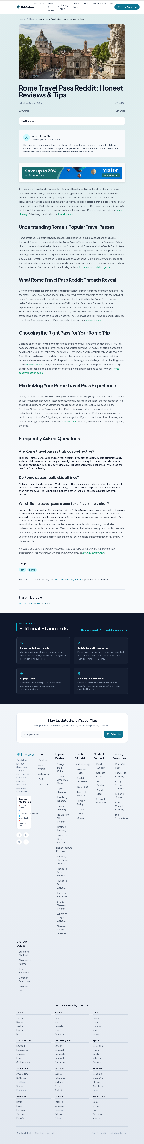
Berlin (19, 1101)
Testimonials (99, 3)
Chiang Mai (98, 1078)
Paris (57, 1017)
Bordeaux (59, 1034)
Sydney (58, 1073)
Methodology (82, 764)
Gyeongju (97, 1114)
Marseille (59, 1026)
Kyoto (19, 1022)
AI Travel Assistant (100, 800)
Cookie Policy (79, 811)
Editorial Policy (80, 771)
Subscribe (113, 734)
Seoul (95, 1101)
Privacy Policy (79, 802)
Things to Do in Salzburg (61, 839)
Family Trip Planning (119, 774)
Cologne (20, 1114)
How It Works (51, 7)
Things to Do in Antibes (61, 872)
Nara (18, 1034)
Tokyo (19, 1017)
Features (39, 3)
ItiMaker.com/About (93, 552)
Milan (95, 1022)
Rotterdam (21, 1078)
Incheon (97, 1118)
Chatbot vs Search (23, 988)
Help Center (99, 783)
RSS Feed (81, 786)
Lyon (57, 1022)
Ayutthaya (98, 1086)
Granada (97, 1062)
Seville (96, 1054)
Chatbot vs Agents (23, 962)
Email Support (99, 766)
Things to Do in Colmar (61, 768)
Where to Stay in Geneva (61, 917)
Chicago (20, 1054)
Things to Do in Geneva (61, 884)
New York (20, 1045)
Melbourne (60, 1078)
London (58, 1045)
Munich (19, 1106)
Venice (96, 1030)
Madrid (96, 1050)
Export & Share (119, 795)
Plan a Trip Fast (119, 766)
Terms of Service (80, 793)
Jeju (94, 1110)
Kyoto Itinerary (60, 790)
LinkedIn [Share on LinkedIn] (46, 603)
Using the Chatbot (22, 953)
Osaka (19, 1026)
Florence (97, 1026)
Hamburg (20, 1110)
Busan (96, 1106)
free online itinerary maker (67, 579)
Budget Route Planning (118, 785)
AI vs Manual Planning (118, 806)
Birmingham (60, 1062)
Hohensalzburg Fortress (63, 849)
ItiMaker (25, 7)
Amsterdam (22, 1073)
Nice (57, 1030)
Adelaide (59, 1090)
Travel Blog (76, 5)
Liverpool (59, 1058)
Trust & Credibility (81, 780)
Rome (32, 569)
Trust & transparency (116, 630)
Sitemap (80, 818)
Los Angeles (22, 1050)
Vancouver (60, 1106)
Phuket (96, 1082)
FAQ (112, 3)
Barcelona (98, 1045)
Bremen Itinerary (60, 828)
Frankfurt (20, 1118)
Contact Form (99, 774)
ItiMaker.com (69, 421)
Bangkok (97, 1073)
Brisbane (59, 1082)
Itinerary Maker (63, 7)
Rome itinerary (65, 214)
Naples (96, 1034)
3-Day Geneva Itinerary (60, 905)
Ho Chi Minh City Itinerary (62, 818)
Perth (57, 1086)
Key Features (22, 970)
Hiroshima (21, 1030)
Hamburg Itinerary (61, 799)
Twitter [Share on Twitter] (23, 603)
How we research (91, 630)
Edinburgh (59, 1050)
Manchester (60, 1054)
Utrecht (20, 1086)
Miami (19, 1058)
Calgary (58, 1114)
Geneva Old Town (61, 894)
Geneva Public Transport (61, 930)
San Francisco (23, 1062)
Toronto (59, 1101)
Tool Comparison (120, 816)
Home (22, 19)
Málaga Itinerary (60, 807)
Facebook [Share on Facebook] (34, 603)
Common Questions (23, 979)
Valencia (97, 1058)
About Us (42, 784)
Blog (31, 19)
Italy (23, 569)
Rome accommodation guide (94, 267)
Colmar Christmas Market (61, 780)
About (86, 3)
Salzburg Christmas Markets (61, 860)
